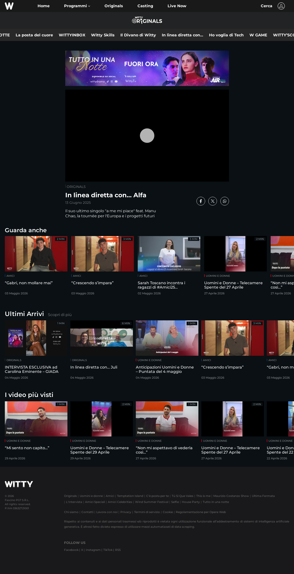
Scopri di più (60, 314)
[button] (77, 6)
